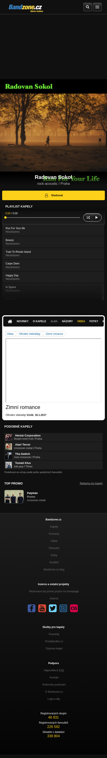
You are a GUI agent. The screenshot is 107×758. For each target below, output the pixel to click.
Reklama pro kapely (91, 483)
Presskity (54, 634)
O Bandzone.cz (54, 691)
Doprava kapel (54, 648)
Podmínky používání (54, 684)
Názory (67, 321)
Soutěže (54, 562)
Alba (53, 321)
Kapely (54, 526)
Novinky (23, 321)
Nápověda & (54, 670)
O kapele (39, 321)
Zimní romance (54, 333)
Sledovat (53, 195)
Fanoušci (54, 548)
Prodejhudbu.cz (54, 641)
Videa (81, 321)
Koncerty (54, 533)
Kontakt (54, 677)
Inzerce (54, 598)
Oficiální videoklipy (29, 333)
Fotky (93, 321)
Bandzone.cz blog (54, 569)
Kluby (54, 555)
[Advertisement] (53, 46)
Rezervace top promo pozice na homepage (54, 591)
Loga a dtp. (54, 698)
